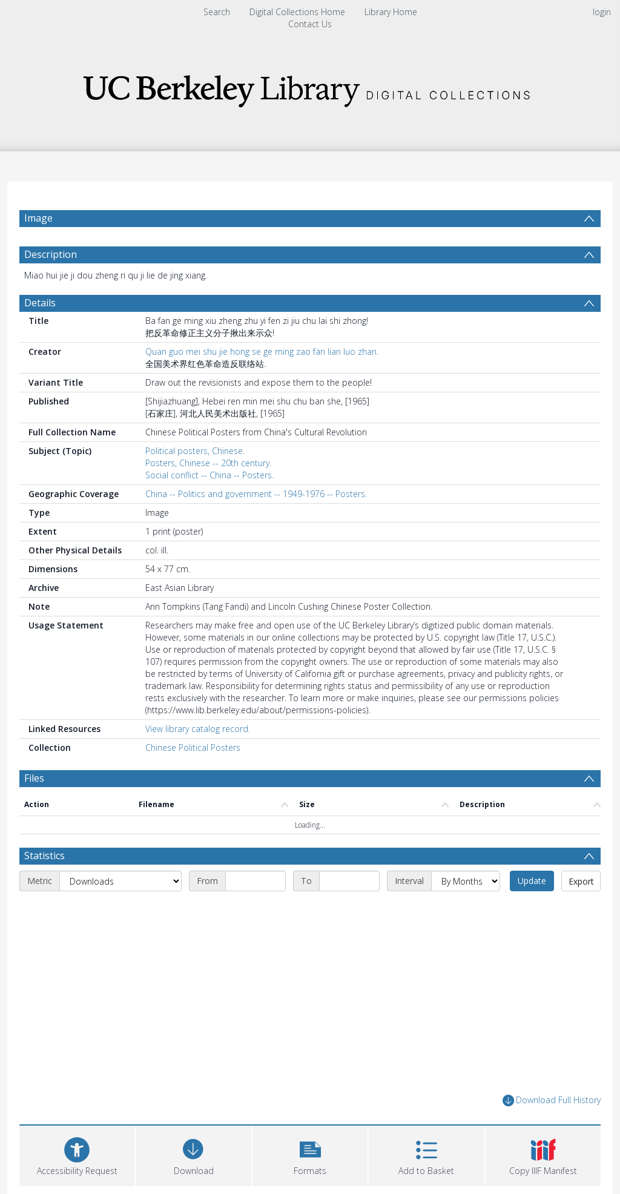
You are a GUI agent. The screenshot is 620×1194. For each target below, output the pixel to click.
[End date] (349, 881)
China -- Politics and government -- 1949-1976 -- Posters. (256, 494)
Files (34, 778)
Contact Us (310, 24)
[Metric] (120, 881)
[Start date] (255, 881)
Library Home (390, 12)
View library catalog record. (197, 728)
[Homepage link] (310, 87)
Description (50, 254)
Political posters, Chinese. (195, 451)
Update (532, 880)
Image (38, 218)
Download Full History (552, 1100)
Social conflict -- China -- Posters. (209, 475)
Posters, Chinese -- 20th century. (208, 463)
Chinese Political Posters (192, 747)
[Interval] (465, 881)
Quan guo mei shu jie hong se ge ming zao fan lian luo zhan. (261, 351)
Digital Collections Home (297, 12)
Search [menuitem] (216, 12)
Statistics (44, 855)
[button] (310, 1154)
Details (40, 302)
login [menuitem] (602, 12)
